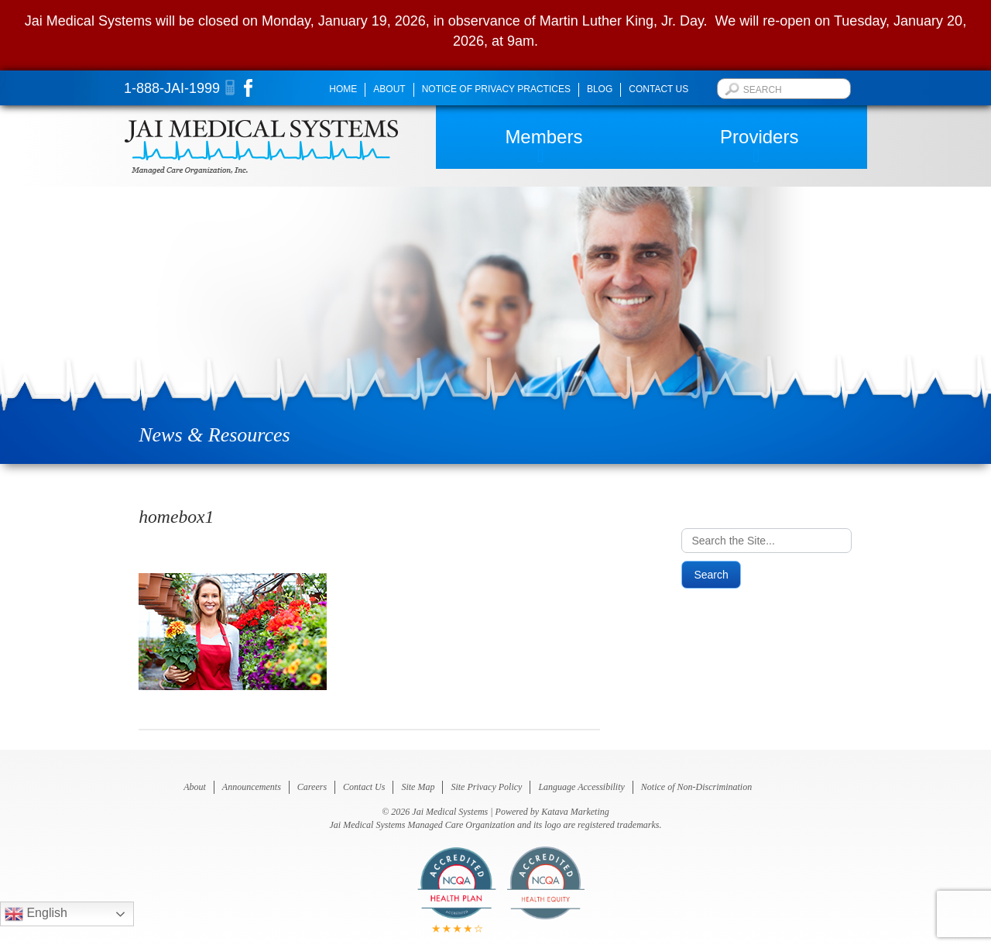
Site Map (417, 786)
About (389, 89)
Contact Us (658, 89)
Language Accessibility (581, 786)
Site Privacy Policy (486, 786)
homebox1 (176, 517)
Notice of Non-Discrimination (696, 786)
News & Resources (214, 435)
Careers (312, 786)
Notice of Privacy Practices (496, 89)
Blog (599, 89)
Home (343, 89)
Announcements (251, 786)
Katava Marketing (575, 811)
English (36, 914)
